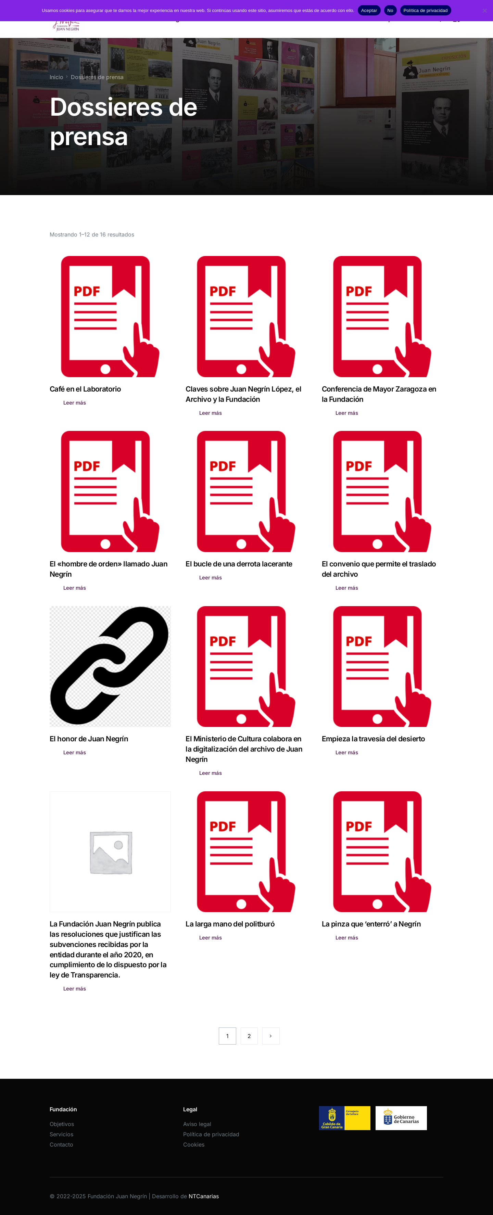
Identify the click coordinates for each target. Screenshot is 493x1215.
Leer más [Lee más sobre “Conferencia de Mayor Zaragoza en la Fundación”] (347, 413)
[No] (484, 10)
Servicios (61, 1134)
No (390, 10)
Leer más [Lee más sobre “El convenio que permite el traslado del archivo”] (347, 588)
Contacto (61, 1144)
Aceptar (369, 10)
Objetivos (62, 1124)
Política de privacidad (211, 1134)
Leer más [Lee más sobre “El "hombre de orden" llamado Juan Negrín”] (74, 588)
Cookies (193, 1144)
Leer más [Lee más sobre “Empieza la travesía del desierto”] (347, 752)
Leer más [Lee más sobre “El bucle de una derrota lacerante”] (210, 577)
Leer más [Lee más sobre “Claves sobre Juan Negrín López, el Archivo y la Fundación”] (210, 413)
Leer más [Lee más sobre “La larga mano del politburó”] (210, 937)
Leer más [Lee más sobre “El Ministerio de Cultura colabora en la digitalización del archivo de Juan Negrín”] (210, 773)
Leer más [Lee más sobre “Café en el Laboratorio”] (74, 402)
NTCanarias (204, 1196)
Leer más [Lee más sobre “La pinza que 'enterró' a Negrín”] (347, 937)
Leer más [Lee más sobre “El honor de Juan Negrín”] (74, 752)
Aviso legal (197, 1124)
